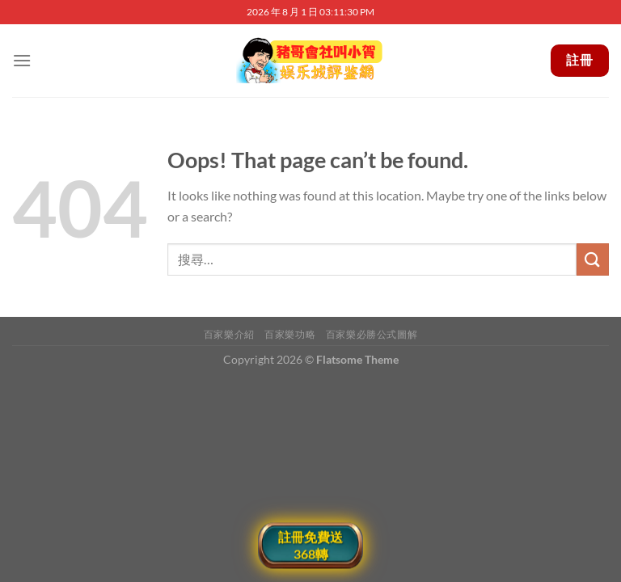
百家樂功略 (289, 334)
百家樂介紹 (229, 334)
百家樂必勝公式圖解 (372, 334)
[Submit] (593, 259)
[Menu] (22, 60)
